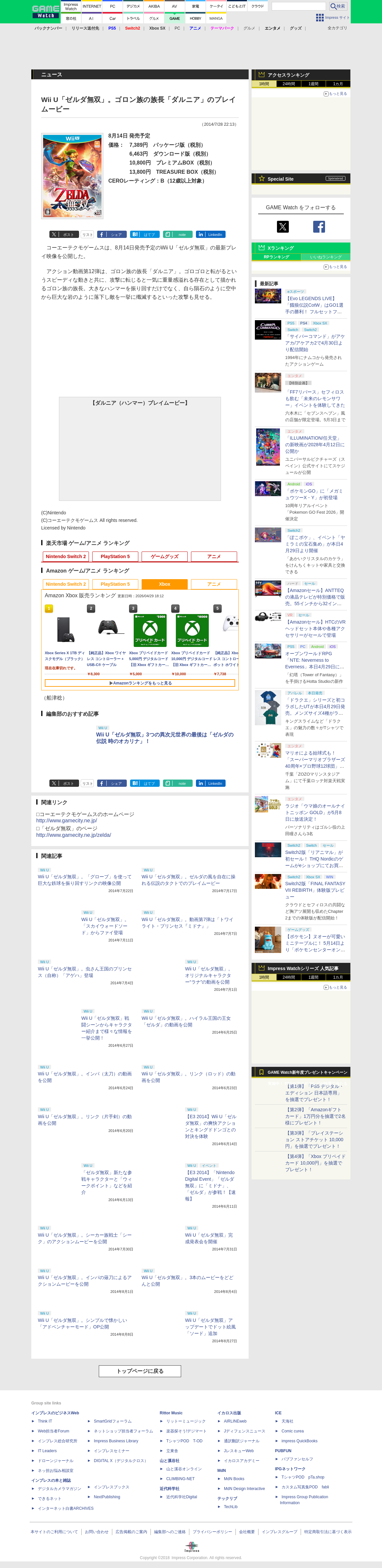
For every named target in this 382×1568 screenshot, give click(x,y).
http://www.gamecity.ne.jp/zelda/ (73, 835)
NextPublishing (107, 1497)
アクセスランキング (288, 75)
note (182, 235)
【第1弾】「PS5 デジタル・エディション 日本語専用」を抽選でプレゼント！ (314, 1093)
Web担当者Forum (53, 1431)
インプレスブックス (111, 1487)
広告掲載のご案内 (131, 1531)
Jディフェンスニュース (244, 1431)
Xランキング (281, 248)
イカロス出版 (229, 1413)
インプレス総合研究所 (57, 1441)
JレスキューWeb (239, 1451)
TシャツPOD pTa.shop (303, 1477)
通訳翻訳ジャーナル (241, 1441)
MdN (221, 1470)
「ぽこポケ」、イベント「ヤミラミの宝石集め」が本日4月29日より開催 (315, 544)
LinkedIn (215, 235)
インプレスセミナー (111, 1451)
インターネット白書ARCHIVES (66, 1508)
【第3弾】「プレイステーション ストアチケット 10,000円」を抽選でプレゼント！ (314, 1139)
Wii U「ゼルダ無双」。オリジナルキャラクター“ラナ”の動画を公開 (209, 975)
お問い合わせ (97, 1531)
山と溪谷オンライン (184, 1469)
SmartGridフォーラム (113, 1421)
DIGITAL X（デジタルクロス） (121, 1460)
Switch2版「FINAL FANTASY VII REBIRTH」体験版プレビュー (315, 890)
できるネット (50, 1498)
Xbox (164, 584)
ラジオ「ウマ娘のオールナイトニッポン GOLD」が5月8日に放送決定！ (315, 812)
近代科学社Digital (181, 1497)
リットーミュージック (186, 1421)
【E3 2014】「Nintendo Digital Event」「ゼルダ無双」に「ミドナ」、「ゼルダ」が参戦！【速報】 (210, 1185)
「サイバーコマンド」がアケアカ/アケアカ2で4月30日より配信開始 (315, 343)
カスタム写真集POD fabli (305, 1487)
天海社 (287, 1421)
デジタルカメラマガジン (59, 1488)
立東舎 (172, 1451)
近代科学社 (169, 1488)
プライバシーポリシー (212, 1531)
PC (177, 28)
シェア (116, 235)
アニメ (214, 556)
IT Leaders (47, 1451)
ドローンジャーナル (55, 1460)
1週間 (314, 84)
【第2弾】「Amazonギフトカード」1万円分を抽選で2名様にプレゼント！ (315, 1116)
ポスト (68, 235)
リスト (87, 235)
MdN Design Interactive (244, 1488)
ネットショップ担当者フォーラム (123, 1431)
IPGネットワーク (290, 1469)
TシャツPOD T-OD (184, 1441)
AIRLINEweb (235, 1421)
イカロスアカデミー (241, 1460)
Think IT (45, 1421)
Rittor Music (171, 1413)
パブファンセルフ (297, 1459)
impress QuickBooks (299, 1441)
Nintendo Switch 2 (66, 556)
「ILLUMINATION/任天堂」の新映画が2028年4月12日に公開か (315, 444)
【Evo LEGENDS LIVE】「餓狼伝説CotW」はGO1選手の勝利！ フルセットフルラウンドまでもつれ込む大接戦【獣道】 (315, 311)
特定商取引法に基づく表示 (328, 1531)
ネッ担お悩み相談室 (55, 1470)
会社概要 (247, 1531)
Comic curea (293, 1431)
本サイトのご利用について (54, 1531)
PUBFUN (283, 1451)
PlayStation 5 (115, 556)
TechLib (230, 1506)
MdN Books (234, 1479)
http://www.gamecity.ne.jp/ (66, 820)
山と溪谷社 (169, 1460)
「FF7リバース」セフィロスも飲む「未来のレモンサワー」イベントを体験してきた (315, 398)
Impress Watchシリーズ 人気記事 (303, 968)
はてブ (149, 235)
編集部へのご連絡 (170, 1531)
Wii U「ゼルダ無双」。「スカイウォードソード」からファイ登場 (105, 926)
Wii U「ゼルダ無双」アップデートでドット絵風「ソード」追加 (210, 1327)
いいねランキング (326, 257)
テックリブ (227, 1498)
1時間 (264, 84)
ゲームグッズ (164, 556)
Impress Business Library (116, 1441)
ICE (278, 1413)
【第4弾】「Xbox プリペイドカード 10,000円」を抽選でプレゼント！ (315, 1163)
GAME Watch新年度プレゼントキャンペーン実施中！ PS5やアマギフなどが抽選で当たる (307, 1074)
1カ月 (338, 84)
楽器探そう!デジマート (186, 1431)
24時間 (289, 84)
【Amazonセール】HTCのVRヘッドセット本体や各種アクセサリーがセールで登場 (315, 628)
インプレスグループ (279, 1531)
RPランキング (276, 257)
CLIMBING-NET (180, 1479)
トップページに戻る (140, 1371)
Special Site (281, 179)
